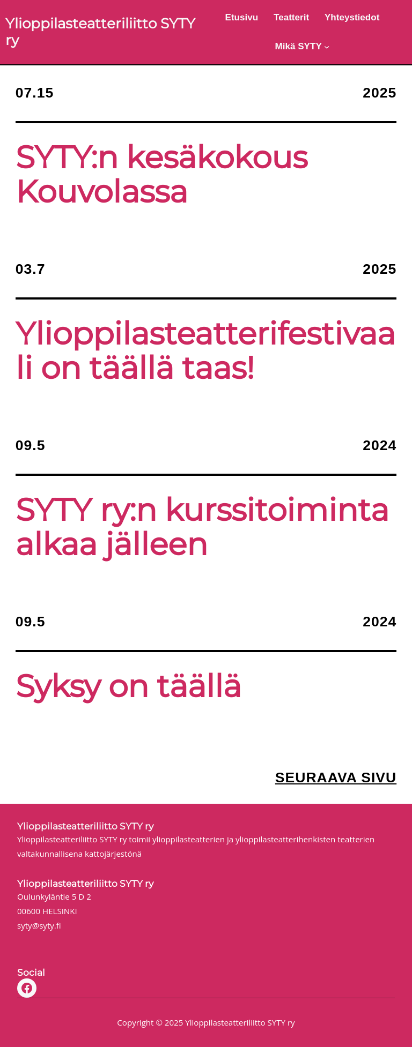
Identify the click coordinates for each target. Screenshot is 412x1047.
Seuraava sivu (335, 777)
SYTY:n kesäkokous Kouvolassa (161, 174)
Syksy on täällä (128, 686)
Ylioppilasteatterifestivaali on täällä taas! (205, 351)
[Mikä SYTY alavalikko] (326, 46)
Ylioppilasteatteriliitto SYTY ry (100, 32)
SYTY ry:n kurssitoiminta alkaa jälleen (202, 527)
